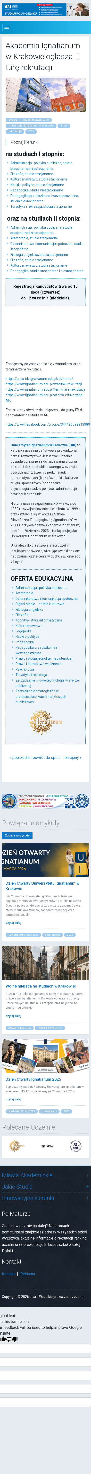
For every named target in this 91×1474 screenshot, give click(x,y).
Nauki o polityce (27, 636)
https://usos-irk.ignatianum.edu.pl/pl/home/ (39, 379)
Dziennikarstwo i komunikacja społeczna (47, 599)
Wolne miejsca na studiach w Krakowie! (41, 986)
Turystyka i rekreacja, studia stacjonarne (41, 206)
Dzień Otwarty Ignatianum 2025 (33, 1079)
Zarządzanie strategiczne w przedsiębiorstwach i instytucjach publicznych (41, 696)
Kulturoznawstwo (29, 626)
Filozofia (22, 615)
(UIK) (72, 445)
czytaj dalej (13, 923)
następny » (73, 757)
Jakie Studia (17, 1186)
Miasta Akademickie (27, 1175)
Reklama (27, 1274)
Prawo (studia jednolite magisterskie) (44, 658)
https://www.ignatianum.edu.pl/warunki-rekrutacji (44, 384)
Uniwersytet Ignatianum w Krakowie (31, 125)
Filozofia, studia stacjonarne (31, 174)
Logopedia (24, 631)
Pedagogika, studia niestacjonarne (36, 190)
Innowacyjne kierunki (28, 1198)
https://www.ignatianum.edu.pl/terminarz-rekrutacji (45, 389)
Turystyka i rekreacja (31, 675)
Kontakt (8, 1274)
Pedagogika (25, 642)
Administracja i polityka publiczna (41, 588)
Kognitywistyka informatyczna (39, 620)
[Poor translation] (12, 1339)
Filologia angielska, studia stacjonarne (39, 255)
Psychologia (25, 669)
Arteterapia (24, 593)
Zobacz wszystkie (17, 835)
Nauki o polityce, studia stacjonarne (37, 185)
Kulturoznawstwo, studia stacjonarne (38, 179)
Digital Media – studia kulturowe (40, 604)
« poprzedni (19, 757)
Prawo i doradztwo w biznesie (38, 664)
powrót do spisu (46, 757)
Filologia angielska (29, 609)
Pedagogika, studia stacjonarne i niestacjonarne (46, 271)
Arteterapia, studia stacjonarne (34, 238)
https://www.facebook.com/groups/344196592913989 (48, 424)
